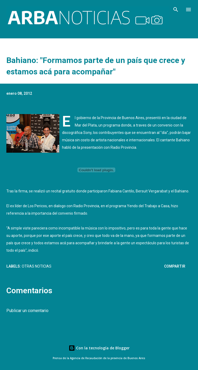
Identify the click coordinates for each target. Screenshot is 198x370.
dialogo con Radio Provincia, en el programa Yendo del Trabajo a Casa (111, 206)
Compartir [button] (174, 266)
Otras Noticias (36, 266)
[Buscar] (176, 9)
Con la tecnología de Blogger (99, 347)
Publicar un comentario (27, 310)
